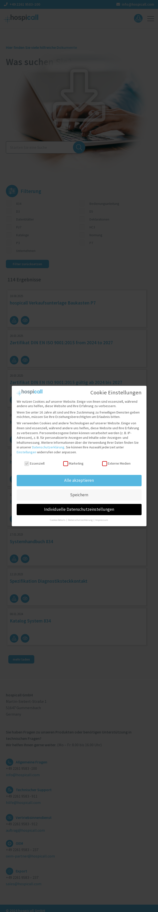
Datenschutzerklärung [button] (80, 516)
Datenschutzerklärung (48, 443)
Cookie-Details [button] (58, 516)
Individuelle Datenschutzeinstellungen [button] (79, 505)
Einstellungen (26, 448)
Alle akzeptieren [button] (79, 476)
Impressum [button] (101, 516)
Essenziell (34, 459)
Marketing (73, 459)
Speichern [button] (79, 491)
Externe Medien (116, 459)
